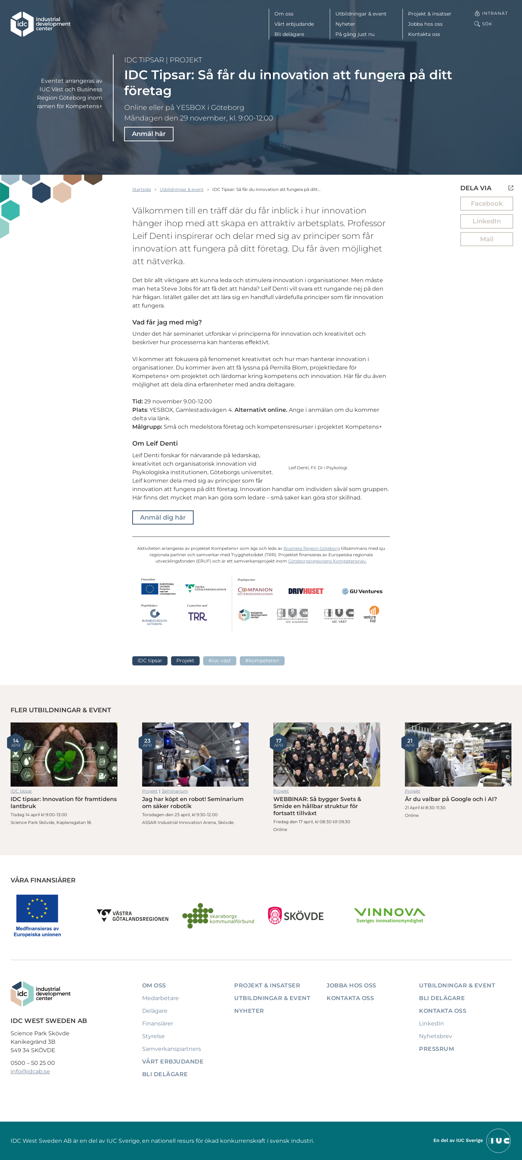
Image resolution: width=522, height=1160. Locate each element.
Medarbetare (160, 998)
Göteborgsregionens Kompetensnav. (327, 561)
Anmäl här (149, 134)
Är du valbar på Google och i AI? (458, 754)
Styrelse (153, 1036)
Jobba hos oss (425, 24)
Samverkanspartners (171, 1049)
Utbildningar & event (361, 14)
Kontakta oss (424, 34)
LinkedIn (487, 221)
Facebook (487, 203)
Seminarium (175, 791)
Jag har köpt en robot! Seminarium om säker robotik (195, 754)
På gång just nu (355, 34)
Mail (486, 239)
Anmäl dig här (163, 517)
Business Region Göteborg (312, 548)
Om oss (283, 14)
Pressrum (436, 1049)
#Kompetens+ (262, 660)
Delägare (155, 1010)
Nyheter (345, 24)
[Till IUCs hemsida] (472, 1140)
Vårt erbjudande (294, 24)
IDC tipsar (144, 60)
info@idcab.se (30, 1071)
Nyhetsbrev (435, 1036)
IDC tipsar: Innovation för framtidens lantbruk (64, 754)
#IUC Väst (219, 660)
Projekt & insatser (429, 14)
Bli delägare (289, 34)
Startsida (141, 189)
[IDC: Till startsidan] (41, 24)
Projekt (186, 60)
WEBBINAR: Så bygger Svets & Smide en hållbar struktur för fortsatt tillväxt (326, 754)
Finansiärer (157, 1023)
